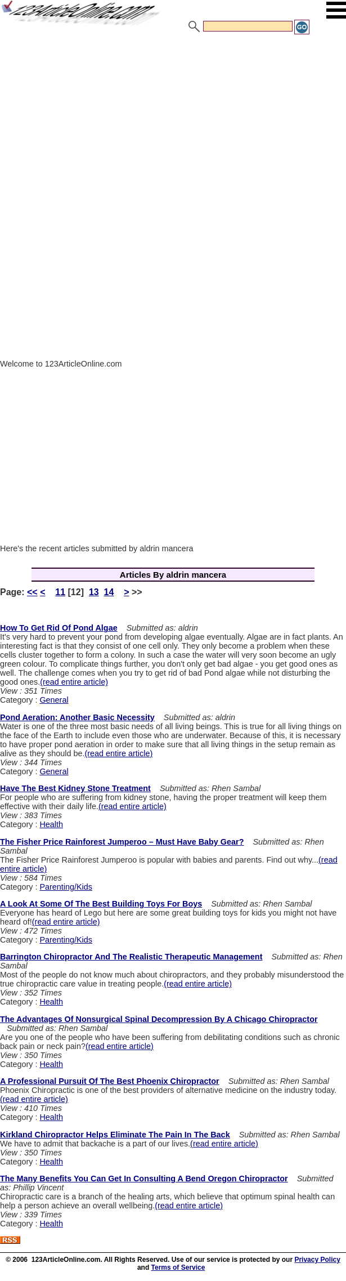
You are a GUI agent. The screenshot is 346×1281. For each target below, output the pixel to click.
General (53, 699)
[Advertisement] (173, 120)
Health (51, 824)
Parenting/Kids (65, 886)
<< (32, 592)
